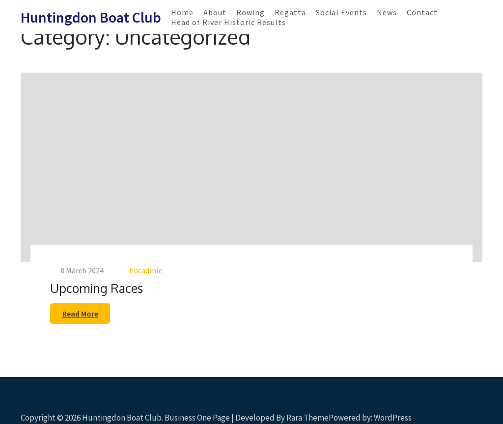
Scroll (437, 403)
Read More (80, 313)
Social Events (341, 12)
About (214, 12)
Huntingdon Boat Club (91, 17)
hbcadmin (146, 270)
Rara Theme (307, 417)
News (387, 12)
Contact (422, 12)
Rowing (250, 12)
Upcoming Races (96, 288)
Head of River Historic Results (228, 22)
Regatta (290, 12)
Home (182, 12)
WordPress (393, 417)
